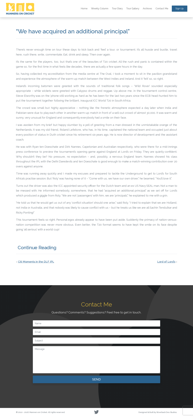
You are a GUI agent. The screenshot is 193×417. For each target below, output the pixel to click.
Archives (147, 8)
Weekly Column (99, 8)
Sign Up (179, 8)
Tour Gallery (132, 8)
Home (84, 8)
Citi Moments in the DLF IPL (36, 261)
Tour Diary (117, 8)
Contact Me (162, 8)
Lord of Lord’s (166, 261)
